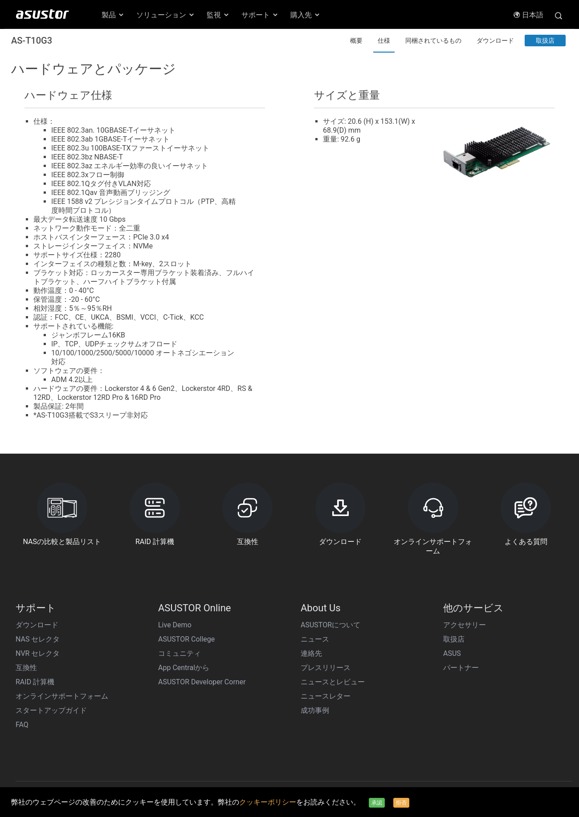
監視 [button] (218, 15)
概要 (356, 40)
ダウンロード (495, 40)
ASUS (452, 653)
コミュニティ (179, 653)
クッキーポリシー (267, 802)
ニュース (315, 639)
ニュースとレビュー (333, 682)
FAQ (22, 724)
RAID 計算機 (35, 682)
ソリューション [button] (165, 15)
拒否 (401, 803)
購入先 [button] (305, 15)
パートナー (461, 667)
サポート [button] (260, 15)
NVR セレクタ (38, 653)
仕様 (384, 40)
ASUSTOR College (186, 639)
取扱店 (545, 40)
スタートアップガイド (51, 710)
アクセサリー (464, 625)
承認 (376, 803)
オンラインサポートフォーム (62, 696)
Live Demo (175, 625)
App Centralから (183, 667)
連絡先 (311, 653)
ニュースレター (326, 696)
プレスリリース (326, 667)
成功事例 (315, 710)
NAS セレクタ (38, 639)
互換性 (26, 667)
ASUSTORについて (330, 625)
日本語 (528, 15)
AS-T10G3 (31, 40)
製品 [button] (113, 15)
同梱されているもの (433, 40)
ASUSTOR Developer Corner (202, 682)
